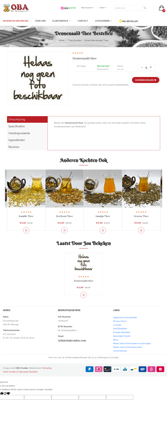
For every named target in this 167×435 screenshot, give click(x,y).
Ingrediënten (16, 140)
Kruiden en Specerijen (15, 21)
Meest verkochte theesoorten (127, 347)
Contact (83, 21)
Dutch (102, 8)
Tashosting (47, 368)
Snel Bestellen (120, 329)
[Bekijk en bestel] (26, 231)
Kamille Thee (26, 216)
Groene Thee (141, 216)
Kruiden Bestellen (121, 333)
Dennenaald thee (83, 281)
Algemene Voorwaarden (125, 318)
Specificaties (16, 127)
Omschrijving (16, 120)
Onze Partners (120, 351)
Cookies (117, 325)
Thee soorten (74, 41)
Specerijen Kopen (122, 336)
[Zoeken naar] (130, 8)
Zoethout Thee (64, 216)
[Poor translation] (6, 394)
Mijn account (87, 8)
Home (62, 41)
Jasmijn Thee (103, 216)
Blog (115, 340)
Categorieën (103, 21)
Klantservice (62, 21)
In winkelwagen (145, 80)
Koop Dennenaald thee (96, 41)
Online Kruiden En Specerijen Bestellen (20, 372)
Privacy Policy (120, 322)
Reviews (13, 147)
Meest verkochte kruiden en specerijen (132, 344)
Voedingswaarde (19, 134)
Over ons (40, 21)
